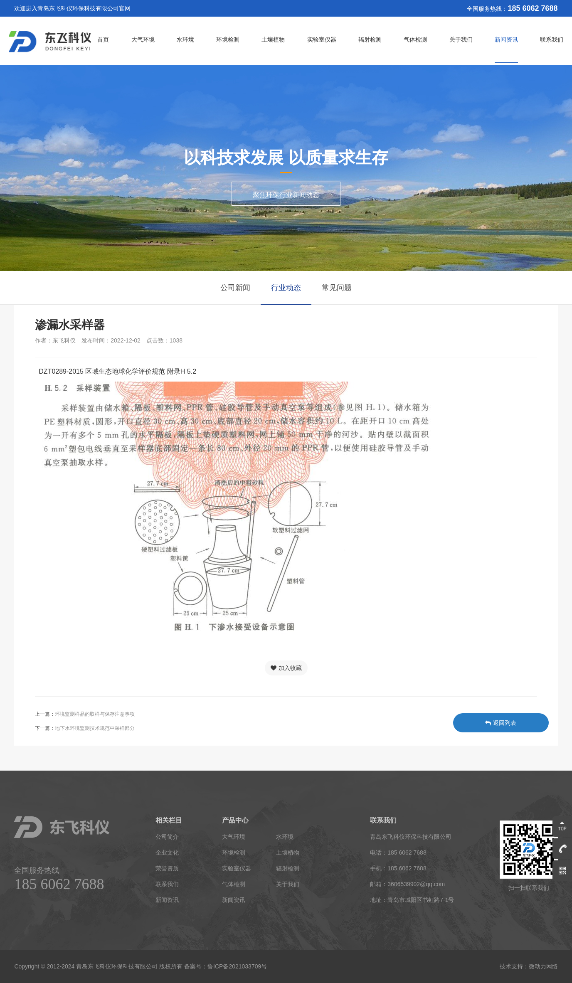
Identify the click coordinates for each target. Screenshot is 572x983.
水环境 (185, 39)
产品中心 (235, 820)
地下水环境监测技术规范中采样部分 (95, 728)
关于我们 (461, 39)
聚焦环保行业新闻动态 (286, 194)
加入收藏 (286, 668)
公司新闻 (235, 287)
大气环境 (143, 39)
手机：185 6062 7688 (398, 868)
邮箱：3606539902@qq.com (407, 884)
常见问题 (337, 287)
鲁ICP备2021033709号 (237, 966)
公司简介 (167, 836)
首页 (103, 39)
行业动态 (286, 287)
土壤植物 (273, 39)
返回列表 (500, 722)
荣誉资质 (167, 868)
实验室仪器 (321, 39)
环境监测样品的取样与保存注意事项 (95, 714)
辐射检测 (370, 39)
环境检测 (227, 39)
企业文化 (167, 852)
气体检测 (415, 39)
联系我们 (551, 39)
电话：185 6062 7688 (398, 852)
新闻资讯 (506, 39)
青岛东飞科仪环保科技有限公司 (410, 836)
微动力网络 (543, 966)
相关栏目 (168, 820)
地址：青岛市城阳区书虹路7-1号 (412, 900)
